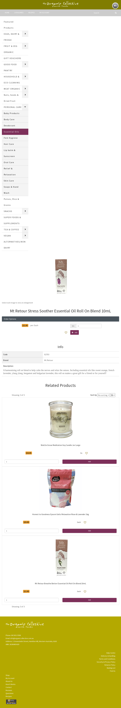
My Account (10, 678)
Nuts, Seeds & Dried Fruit (11, 98)
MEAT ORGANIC (12, 89)
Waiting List (111, 668)
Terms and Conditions (107, 659)
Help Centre (110, 653)
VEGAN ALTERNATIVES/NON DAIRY (15, 241)
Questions (9, 693)
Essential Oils (11, 131)
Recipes (9, 696)
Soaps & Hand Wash (11, 190)
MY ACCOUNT (44, 12)
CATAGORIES (19, 12)
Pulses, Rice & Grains (11, 202)
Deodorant (9, 125)
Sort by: (93, 395)
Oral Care (9, 162)
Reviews (9, 690)
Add (74, 332)
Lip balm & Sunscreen (9, 153)
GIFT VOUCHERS (12, 58)
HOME (7, 12)
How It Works (10, 684)
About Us (9, 681)
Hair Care (9, 144)
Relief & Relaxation (10, 171)
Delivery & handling (108, 656)
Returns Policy (110, 665)
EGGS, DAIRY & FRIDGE (11, 37)
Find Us (112, 671)
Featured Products (9, 24)
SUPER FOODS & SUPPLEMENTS (12, 220)
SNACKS (8, 211)
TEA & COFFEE (11, 229)
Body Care (9, 119)
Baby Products (12, 113)
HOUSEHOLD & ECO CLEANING (12, 79)
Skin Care (9, 180)
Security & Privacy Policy (106, 662)
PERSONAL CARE (13, 107)
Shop (8, 675)
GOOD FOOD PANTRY (10, 67)
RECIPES (31, 12)
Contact (9, 687)
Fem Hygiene (11, 138)
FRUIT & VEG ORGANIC (10, 49)
